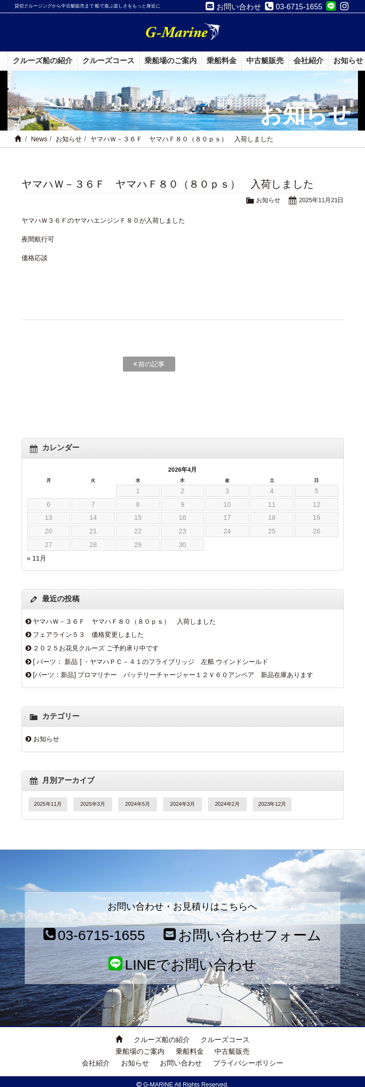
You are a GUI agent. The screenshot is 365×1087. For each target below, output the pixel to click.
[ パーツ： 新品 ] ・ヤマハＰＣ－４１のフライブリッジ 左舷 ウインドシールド (150, 661)
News (39, 139)
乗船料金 (190, 1051)
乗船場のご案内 (140, 1051)
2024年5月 (137, 804)
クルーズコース (225, 1039)
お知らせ (69, 139)
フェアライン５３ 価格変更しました (88, 634)
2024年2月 (227, 804)
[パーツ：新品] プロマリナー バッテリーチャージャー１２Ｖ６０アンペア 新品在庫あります (173, 674)
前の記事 (149, 364)
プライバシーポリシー (248, 1063)
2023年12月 (272, 804)
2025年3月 (92, 804)
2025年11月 (48, 804)
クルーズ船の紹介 (162, 1039)
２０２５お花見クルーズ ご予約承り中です (96, 648)
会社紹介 (96, 1063)
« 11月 (36, 558)
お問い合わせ (181, 1063)
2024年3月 (182, 804)
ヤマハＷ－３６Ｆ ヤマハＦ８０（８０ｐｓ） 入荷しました (124, 621)
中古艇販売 (232, 1051)
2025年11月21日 (321, 200)
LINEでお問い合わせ (182, 964)
